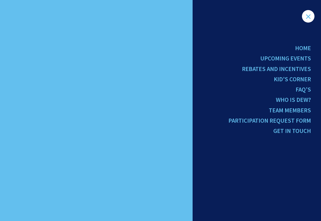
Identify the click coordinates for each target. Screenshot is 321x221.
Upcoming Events (285, 58)
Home (303, 48)
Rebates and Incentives (276, 69)
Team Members (290, 110)
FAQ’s (303, 89)
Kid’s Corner (292, 79)
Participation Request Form (269, 120)
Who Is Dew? (293, 100)
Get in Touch (292, 131)
